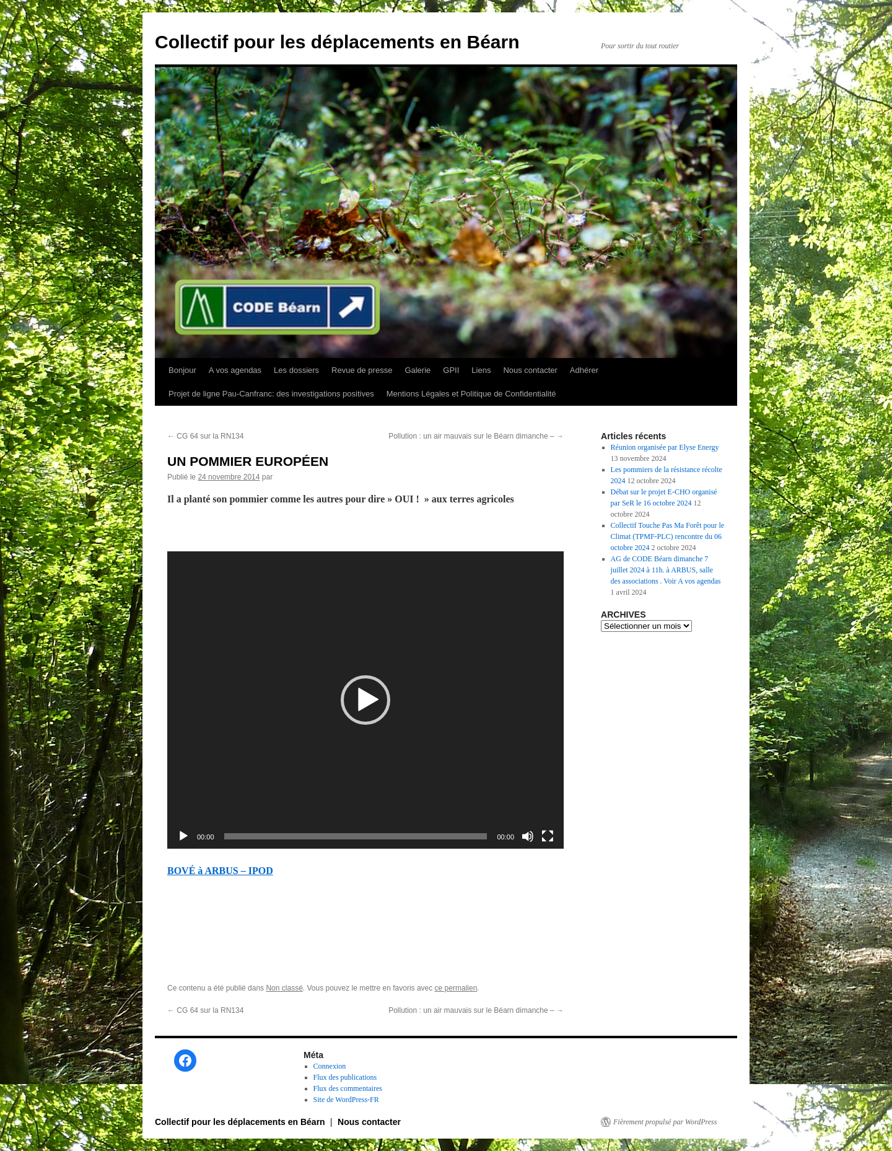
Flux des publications (345, 1077)
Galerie (417, 370)
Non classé (284, 988)
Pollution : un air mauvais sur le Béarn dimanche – (476, 436)
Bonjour (182, 370)
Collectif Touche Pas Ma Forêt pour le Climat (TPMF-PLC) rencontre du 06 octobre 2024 (668, 536)
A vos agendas (235, 370)
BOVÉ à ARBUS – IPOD (220, 870)
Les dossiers (296, 370)
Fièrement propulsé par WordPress (665, 1122)
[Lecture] (183, 836)
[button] (365, 700)
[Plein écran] (547, 836)
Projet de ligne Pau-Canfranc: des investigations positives (271, 393)
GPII (451, 370)
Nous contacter (530, 370)
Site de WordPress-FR (346, 1099)
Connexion (329, 1066)
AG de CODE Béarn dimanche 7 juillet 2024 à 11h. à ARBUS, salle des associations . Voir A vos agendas (666, 569)
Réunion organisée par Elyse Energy (665, 447)
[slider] (356, 836)
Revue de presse (361, 370)
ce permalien (456, 988)
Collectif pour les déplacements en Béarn (337, 42)
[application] (365, 700)
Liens (481, 370)
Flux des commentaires (347, 1088)
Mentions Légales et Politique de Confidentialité (471, 393)
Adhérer (584, 370)
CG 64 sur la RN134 (205, 436)
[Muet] (528, 836)
